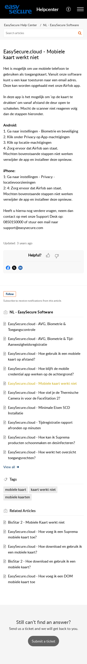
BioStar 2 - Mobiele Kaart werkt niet (36, 522)
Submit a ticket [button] (43, 641)
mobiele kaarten (17, 497)
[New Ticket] (43, 641)
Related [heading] (23, 510)
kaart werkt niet (43, 489)
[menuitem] (69, 9)
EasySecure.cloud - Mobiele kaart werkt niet (42, 383)
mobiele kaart (15, 489)
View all (11, 467)
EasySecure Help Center (20, 25)
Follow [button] (10, 294)
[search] (43, 33)
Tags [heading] (13, 479)
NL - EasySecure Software (61, 25)
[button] (69, 9)
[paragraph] (43, 151)
